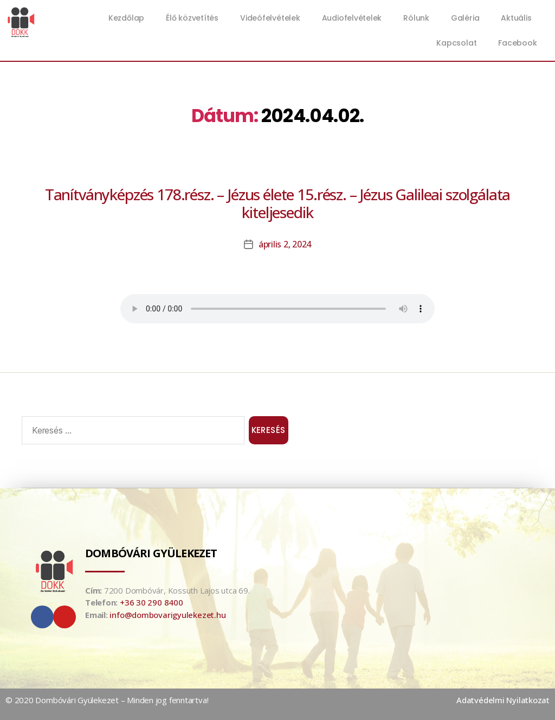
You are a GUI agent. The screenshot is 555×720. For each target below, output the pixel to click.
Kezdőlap (126, 17)
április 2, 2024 (285, 244)
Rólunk (416, 17)
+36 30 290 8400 (151, 602)
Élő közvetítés (192, 17)
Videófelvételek (270, 17)
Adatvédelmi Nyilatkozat (503, 699)
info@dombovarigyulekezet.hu (167, 614)
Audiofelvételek (352, 17)
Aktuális (519, 17)
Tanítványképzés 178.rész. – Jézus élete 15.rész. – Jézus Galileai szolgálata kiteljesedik (278, 203)
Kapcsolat (456, 42)
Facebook (517, 42)
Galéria (465, 17)
